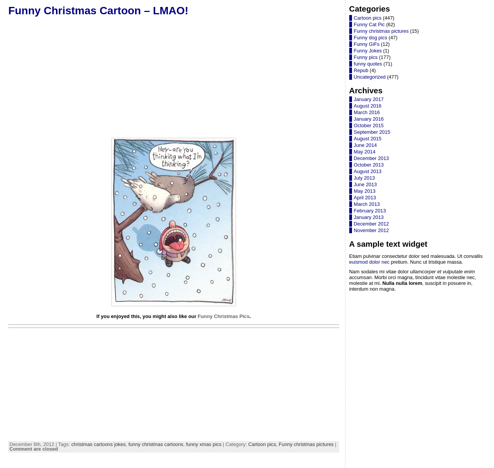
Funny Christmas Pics (223, 316)
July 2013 (364, 178)
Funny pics (366, 57)
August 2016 (368, 106)
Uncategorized (370, 77)
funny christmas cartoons (156, 444)
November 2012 (371, 230)
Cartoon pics (368, 18)
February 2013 (370, 211)
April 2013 (365, 197)
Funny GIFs (367, 44)
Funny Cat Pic (369, 24)
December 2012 (371, 224)
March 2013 (367, 204)
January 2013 (369, 217)
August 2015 (368, 138)
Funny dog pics (370, 37)
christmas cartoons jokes (98, 444)
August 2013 (368, 171)
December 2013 (371, 158)
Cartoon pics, (263, 444)
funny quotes (368, 64)
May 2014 (365, 152)
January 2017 (369, 99)
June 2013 (365, 184)
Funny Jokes (368, 51)
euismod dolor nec (369, 262)
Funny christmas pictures (306, 444)
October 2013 (369, 165)
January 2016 (369, 119)
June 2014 (365, 145)
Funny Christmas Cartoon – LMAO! (98, 11)
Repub (361, 70)
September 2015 (372, 132)
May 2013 (365, 191)
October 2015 (369, 125)
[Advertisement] (173, 77)
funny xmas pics (204, 444)
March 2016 (367, 112)
